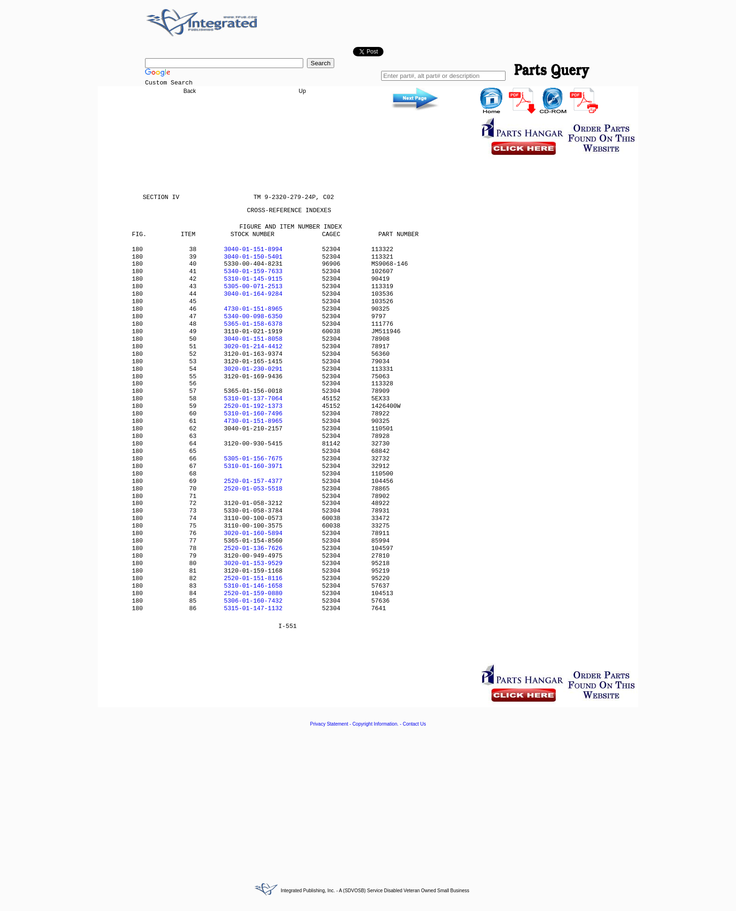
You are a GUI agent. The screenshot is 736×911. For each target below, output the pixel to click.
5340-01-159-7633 (253, 271)
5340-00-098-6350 (253, 316)
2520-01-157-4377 (253, 481)
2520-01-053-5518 (253, 488)
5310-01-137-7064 (253, 398)
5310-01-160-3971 (253, 466)
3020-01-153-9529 (253, 563)
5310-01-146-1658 (253, 585)
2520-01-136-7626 (253, 548)
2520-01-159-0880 (253, 593)
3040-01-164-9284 (253, 294)
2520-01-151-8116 (253, 578)
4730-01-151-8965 (253, 309)
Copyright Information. (376, 724)
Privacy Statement (329, 724)
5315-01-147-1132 (253, 608)
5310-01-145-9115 (253, 279)
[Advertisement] (368, 799)
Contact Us (414, 724)
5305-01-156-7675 (253, 458)
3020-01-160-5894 (253, 533)
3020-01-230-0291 (253, 369)
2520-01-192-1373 (253, 406)
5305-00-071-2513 (253, 286)
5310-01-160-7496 (253, 413)
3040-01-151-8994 (253, 249)
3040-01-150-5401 (253, 256)
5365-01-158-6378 (253, 324)
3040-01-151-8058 (253, 339)
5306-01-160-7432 (253, 601)
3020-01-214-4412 (253, 346)
